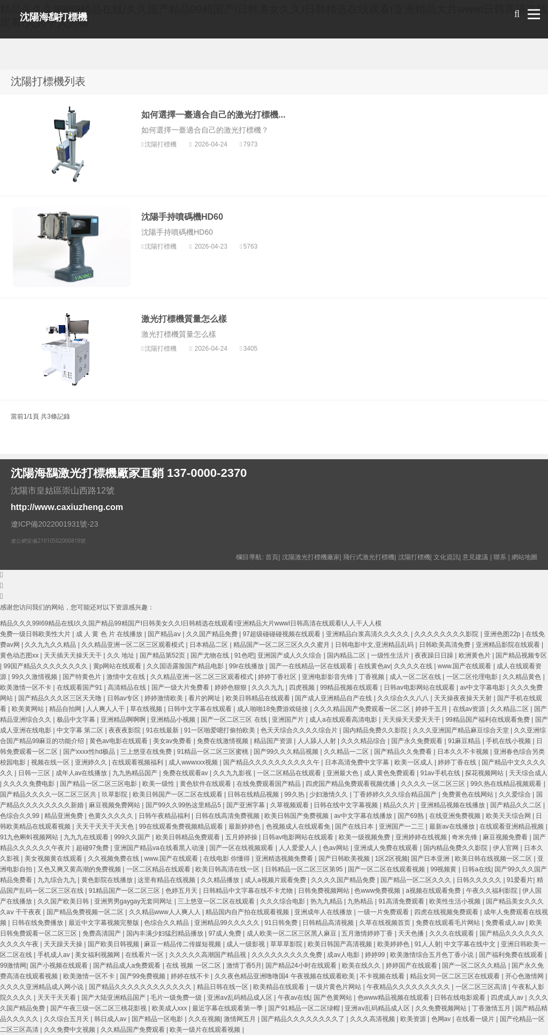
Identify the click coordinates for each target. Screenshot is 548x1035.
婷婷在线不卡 (191, 976)
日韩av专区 (124, 698)
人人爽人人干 (106, 709)
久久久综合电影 (283, 901)
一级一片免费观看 (383, 912)
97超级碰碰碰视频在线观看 (283, 634)
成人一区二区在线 (416, 677)
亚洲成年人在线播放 (324, 912)
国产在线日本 (355, 826)
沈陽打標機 (161, 144)
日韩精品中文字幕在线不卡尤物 (248, 890)
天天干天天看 (57, 997)
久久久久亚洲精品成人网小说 (42, 987)
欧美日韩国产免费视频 (297, 816)
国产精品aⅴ (165, 634)
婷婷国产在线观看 (412, 965)
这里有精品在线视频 (167, 880)
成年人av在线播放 (82, 773)
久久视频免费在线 (114, 858)
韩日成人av (111, 1019)
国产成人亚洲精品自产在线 (334, 698)
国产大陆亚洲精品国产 (114, 997)
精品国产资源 (274, 741)
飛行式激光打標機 (368, 557)
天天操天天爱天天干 (412, 719)
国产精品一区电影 (158, 1019)
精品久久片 (400, 805)
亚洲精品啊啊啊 (124, 719)
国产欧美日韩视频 (114, 944)
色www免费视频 (378, 890)
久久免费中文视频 (70, 1029)
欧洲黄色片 (475, 655)
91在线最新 (163, 730)
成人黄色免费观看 (390, 773)
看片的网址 (205, 698)
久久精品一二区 (347, 751)
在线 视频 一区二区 (194, 965)
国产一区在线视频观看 (242, 848)
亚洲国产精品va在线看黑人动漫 (160, 848)
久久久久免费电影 (29, 783)
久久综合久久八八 (403, 698)
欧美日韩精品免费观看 (189, 837)
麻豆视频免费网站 (115, 805)
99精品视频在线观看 (350, 687)
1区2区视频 (391, 858)
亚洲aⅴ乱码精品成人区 (240, 997)
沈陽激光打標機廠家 (311, 557)
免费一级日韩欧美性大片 (36, 634)
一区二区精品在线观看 (290, 773)
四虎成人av (508, 997)
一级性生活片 (391, 655)
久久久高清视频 (373, 1019)
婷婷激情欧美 (164, 698)
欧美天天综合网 (509, 816)
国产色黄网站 (334, 997)
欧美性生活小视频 (455, 901)
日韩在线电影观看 (460, 997)
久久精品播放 (221, 880)
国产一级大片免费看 (181, 687)
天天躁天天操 (64, 944)
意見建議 (475, 557)
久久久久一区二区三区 (434, 783)
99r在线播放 (247, 666)
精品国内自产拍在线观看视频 (248, 912)
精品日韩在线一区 (223, 987)
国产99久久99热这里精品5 (184, 805)
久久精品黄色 (523, 677)
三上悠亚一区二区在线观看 (217, 901)
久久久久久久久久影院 (447, 634)
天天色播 (411, 933)
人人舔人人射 (318, 741)
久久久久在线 (414, 666)
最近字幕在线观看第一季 (228, 1008)
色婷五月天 (182, 890)
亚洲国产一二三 (402, 826)
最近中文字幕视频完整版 (104, 922)
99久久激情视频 (35, 677)
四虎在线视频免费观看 (447, 912)
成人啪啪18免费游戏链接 (273, 709)
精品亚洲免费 (64, 816)
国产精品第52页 (163, 655)
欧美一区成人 (414, 762)
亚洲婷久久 (92, 762)
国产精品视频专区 (521, 655)
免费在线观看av (186, 773)
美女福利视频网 (98, 955)
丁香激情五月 (492, 1008)
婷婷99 (376, 955)
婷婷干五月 (432, 709)
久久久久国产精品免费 (344, 880)
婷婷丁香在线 (458, 762)
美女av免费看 (173, 741)
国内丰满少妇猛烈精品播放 (165, 933)
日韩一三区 (35, 773)
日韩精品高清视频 (328, 922)
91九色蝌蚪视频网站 (30, 837)
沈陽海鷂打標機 (53, 17)
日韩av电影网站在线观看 (420, 687)
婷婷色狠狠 (231, 687)
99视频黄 (444, 869)
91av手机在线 (441, 773)
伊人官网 (506, 848)
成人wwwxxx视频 (194, 762)
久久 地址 (121, 655)
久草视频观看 (290, 805)
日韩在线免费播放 (38, 922)
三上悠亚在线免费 (146, 751)
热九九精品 (327, 901)
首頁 (271, 557)
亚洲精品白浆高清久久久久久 (368, 634)
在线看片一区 (145, 955)
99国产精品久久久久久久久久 (46, 666)
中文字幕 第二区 (81, 730)
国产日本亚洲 (431, 858)
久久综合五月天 (67, 1019)
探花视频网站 (485, 773)
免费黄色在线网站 (468, 794)
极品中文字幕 (77, 719)
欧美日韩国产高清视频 (341, 944)
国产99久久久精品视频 (287, 751)
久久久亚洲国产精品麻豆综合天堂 (462, 730)
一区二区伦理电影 (472, 677)
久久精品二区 (510, 709)
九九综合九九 (57, 880)
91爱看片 (520, 880)
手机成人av (54, 955)
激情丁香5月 (244, 965)
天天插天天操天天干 (73, 655)
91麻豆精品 (465, 741)
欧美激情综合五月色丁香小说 (432, 955)
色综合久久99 (20, 816)
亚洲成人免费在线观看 (387, 848)
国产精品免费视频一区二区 (86, 912)
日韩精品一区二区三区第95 (305, 869)
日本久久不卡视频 (463, 751)
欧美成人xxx (170, 1008)
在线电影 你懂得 (227, 858)
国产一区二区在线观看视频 (387, 869)
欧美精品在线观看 (279, 987)
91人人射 (427, 944)
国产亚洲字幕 (246, 805)
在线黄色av (374, 666)
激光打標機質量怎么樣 (184, 318)
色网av (442, 1019)
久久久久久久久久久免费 (288, 955)
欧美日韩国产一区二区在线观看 (178, 794)
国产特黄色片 (83, 677)
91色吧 (244, 655)
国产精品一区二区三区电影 (99, 783)
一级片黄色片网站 (336, 987)
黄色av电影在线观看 (119, 741)
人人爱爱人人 (299, 848)
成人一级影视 (246, 944)
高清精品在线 (128, 687)
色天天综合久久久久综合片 (300, 730)
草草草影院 (287, 944)
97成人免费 (225, 933)
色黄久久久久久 (111, 816)
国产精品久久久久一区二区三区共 (49, 794)
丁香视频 (372, 677)
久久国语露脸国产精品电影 (186, 666)
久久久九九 (268, 687)
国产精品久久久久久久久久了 (303, 1019)
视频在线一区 (51, 762)
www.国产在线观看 (465, 666)
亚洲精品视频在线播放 (453, 805)
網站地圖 (524, 557)
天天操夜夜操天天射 (463, 698)
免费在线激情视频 (223, 741)
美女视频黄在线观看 (54, 858)
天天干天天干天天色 (105, 826)
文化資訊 (446, 557)
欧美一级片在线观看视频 (206, 1029)
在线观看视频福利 (138, 762)
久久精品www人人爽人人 (165, 912)
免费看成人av (505, 922)
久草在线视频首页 (385, 922)
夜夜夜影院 (125, 730)
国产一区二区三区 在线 (235, 719)
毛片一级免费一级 (176, 997)
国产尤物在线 (211, 655)
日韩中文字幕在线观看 (200, 709)
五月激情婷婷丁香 (367, 933)
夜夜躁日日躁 (435, 655)
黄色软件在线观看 (206, 783)
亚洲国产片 (289, 719)
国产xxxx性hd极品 (90, 751)
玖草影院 (115, 794)
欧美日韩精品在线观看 (259, 698)
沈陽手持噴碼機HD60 (182, 216)
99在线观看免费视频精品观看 (182, 826)
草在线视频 (147, 709)
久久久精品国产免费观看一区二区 (363, 709)
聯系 (499, 557)
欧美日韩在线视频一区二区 (494, 858)
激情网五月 (240, 1019)
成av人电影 (344, 955)
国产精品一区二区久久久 (416, 880)
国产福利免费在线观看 (512, 955)
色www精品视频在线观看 (394, 997)
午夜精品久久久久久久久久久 (409, 987)
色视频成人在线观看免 (299, 826)
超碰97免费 (93, 848)
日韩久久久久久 (479, 880)
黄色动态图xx (20, 655)
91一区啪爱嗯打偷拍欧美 (220, 730)
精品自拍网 (66, 709)
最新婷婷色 (245, 826)
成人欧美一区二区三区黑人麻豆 (292, 933)
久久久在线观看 (452, 933)
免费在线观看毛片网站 (449, 922)
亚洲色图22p (503, 634)
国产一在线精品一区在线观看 (311, 666)
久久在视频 (204, 1019)
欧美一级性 (159, 783)
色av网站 (337, 848)
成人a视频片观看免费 (276, 880)
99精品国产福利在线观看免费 (488, 719)
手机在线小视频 (509, 741)
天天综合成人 (528, 773)
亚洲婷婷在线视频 (421, 837)
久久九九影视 (233, 773)
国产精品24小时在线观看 (302, 965)
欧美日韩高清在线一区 (228, 869)
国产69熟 (412, 816)
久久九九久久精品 (51, 644)
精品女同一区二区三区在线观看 (455, 976)
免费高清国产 (102, 933)
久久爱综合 (515, 794)
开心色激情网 (525, 976)
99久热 (295, 794)
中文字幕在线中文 (470, 944)
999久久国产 (133, 837)
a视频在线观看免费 (434, 890)
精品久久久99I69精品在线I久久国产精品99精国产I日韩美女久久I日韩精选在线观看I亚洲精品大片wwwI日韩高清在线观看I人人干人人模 (191, 623)
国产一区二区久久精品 (475, 965)
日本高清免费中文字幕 (358, 762)
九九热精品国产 (135, 773)
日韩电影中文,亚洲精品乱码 (375, 644)
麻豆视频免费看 (506, 837)
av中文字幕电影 (483, 687)
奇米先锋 (465, 837)
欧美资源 (414, 1019)
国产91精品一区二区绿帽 (304, 1008)
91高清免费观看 (402, 901)
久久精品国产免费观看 (133, 1029)
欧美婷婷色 (394, 944)
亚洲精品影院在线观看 (509, 644)
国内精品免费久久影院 (376, 730)
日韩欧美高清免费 (445, 644)
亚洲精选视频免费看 (285, 858)
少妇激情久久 (329, 794)
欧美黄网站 (28, 709)
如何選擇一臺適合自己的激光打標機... (213, 114)
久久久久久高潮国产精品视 (208, 955)
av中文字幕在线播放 (364, 816)
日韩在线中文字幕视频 (346, 805)
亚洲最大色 (343, 773)
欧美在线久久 (362, 965)
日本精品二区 (209, 644)
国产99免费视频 (144, 976)
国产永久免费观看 (417, 741)
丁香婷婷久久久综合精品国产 (395, 794)
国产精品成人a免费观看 (128, 965)
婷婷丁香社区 (278, 677)
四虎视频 (302, 687)
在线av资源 (470, 709)
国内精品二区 (347, 655)
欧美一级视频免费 (365, 837)
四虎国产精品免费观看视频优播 (351, 783)
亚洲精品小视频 (173, 719)
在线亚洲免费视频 (455, 816)
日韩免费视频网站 (324, 890)
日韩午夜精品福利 (165, 816)
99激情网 (13, 965)
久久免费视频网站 (441, 1008)
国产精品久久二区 (516, 805)
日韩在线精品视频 (253, 794)
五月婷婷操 (242, 837)
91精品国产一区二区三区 (125, 890)
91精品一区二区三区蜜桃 (213, 751)
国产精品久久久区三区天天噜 (60, 698)
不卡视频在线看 (383, 976)
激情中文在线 (126, 677)
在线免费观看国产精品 (269, 783)
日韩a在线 (476, 869)
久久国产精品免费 (212, 634)
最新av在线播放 (452, 826)
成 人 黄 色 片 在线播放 (110, 634)
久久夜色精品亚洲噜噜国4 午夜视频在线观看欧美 (285, 976)
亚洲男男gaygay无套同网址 (134, 901)
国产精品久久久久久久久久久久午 (272, 762)
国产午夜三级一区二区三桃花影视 (99, 1008)
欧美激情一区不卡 (26, 687)
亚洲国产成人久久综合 (290, 655)
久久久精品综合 (364, 741)
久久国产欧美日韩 (63, 901)
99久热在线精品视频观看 (507, 783)
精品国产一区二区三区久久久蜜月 (282, 644)
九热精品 (361, 901)
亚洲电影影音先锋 (328, 677)
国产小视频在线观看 (59, 965)
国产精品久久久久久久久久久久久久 (141, 987)
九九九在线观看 (87, 837)
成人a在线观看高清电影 (344, 719)
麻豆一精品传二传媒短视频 (183, 944)
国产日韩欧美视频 (344, 858)
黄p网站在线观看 (118, 666)
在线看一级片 (476, 1019)
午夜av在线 (294, 997)
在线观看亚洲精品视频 (512, 826)
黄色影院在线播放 (107, 880)
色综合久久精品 (167, 922)
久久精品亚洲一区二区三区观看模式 (133, 644)
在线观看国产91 (80, 687)
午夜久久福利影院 (492, 890)
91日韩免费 (281, 922)
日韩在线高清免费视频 (228, 816)
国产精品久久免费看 (403, 751)
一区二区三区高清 (481, 987)
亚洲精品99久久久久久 (227, 922)
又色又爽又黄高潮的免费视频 (80, 869)
